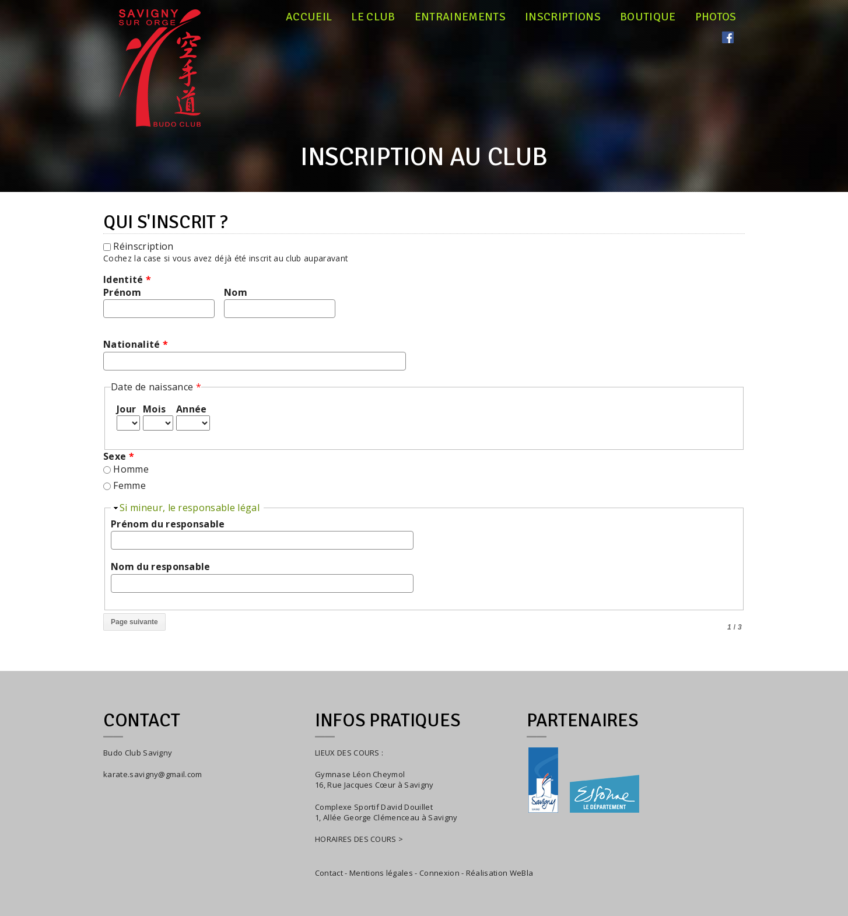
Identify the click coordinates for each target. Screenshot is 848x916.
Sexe (118, 456)
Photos (716, 17)
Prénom (122, 292)
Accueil (309, 17)
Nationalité (135, 344)
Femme (129, 485)
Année (191, 409)
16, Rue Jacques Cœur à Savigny (374, 784)
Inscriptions (563, 17)
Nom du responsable (161, 566)
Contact (329, 873)
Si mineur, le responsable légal (190, 507)
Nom (235, 292)
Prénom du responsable (168, 524)
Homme (131, 469)
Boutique (648, 17)
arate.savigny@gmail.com (154, 774)
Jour (126, 409)
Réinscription (143, 246)
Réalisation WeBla (499, 873)
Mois (154, 409)
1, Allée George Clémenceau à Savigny (386, 817)
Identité (127, 279)
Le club (373, 17)
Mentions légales (381, 873)
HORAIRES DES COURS (356, 839)
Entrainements (460, 17)
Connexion (439, 873)
